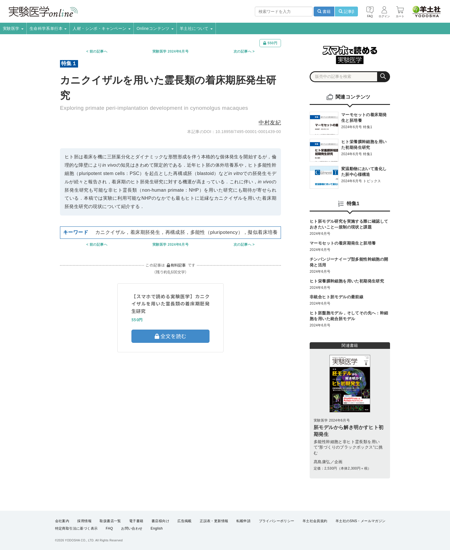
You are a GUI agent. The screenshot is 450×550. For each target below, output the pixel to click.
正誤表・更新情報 (214, 521)
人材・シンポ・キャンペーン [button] (102, 28)
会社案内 (62, 521)
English (157, 529)
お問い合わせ (131, 529)
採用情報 (84, 521)
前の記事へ (98, 51)
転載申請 (243, 521)
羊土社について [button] (196, 28)
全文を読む (170, 336)
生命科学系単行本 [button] (48, 28)
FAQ (109, 529)
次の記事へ (242, 51)
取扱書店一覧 (110, 521)
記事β (346, 11)
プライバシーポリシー (276, 521)
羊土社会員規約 (314, 521)
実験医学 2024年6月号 (170, 51)
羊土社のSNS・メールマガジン (360, 521)
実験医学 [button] (13, 28)
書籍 (324, 11)
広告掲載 (184, 521)
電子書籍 (136, 521)
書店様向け (160, 521)
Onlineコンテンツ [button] (155, 28)
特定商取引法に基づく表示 (76, 529)
